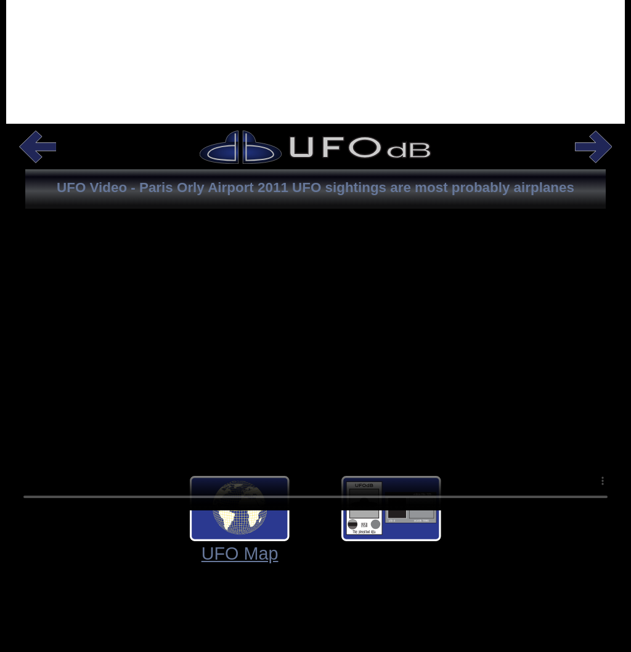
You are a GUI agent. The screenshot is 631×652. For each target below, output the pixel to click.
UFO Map (88, 553)
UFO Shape (391, 553)
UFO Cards (240, 553)
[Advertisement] (315, 77)
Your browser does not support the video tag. (315, 378)
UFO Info (543, 553)
